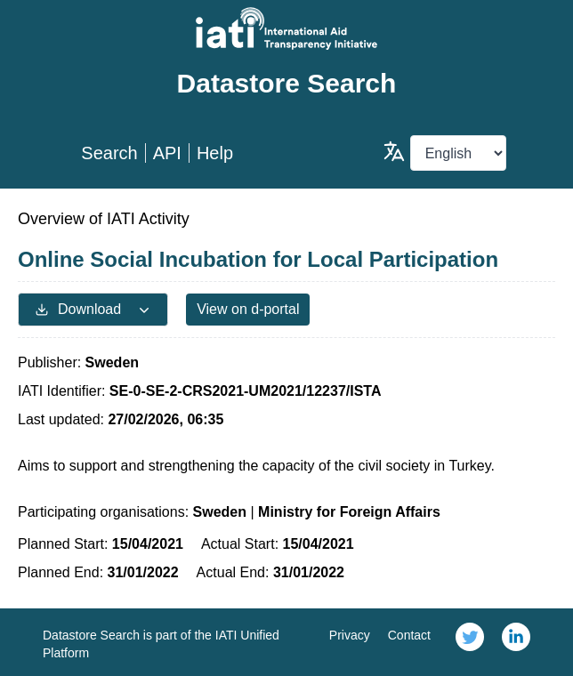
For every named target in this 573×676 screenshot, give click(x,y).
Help (215, 153)
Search (109, 153)
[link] (470, 642)
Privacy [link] (349, 635)
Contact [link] (409, 635)
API (167, 153)
